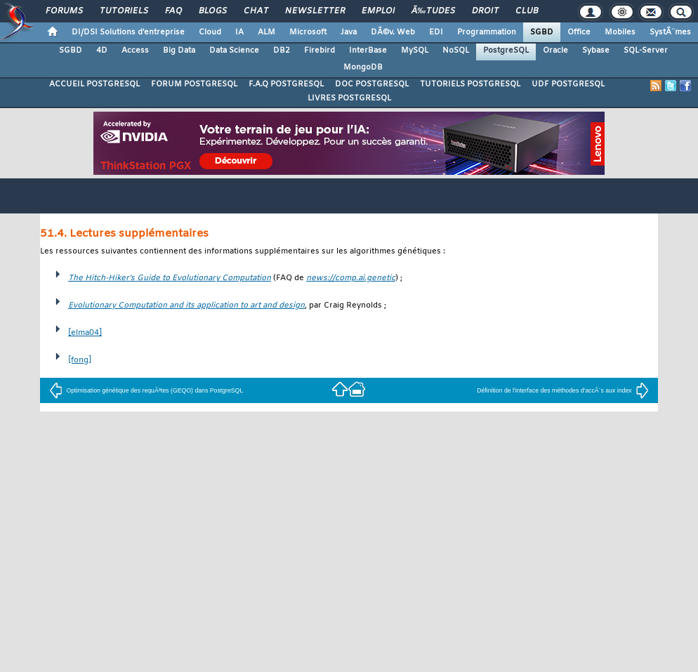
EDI (436, 32)
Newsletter (315, 11)
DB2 (281, 50)
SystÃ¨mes (670, 32)
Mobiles (620, 32)
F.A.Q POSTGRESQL (286, 84)
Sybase (596, 50)
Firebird (319, 50)
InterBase (368, 50)
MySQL (414, 50)
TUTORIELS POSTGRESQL (470, 84)
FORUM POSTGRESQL (194, 84)
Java (349, 32)
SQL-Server (646, 50)
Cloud (210, 32)
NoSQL (455, 50)
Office (579, 32)
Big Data (179, 50)
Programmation (486, 32)
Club (526, 11)
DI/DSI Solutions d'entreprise (128, 32)
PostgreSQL (506, 50)
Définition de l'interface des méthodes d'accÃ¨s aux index (562, 390)
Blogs (212, 11)
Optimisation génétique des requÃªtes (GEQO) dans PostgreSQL (146, 390)
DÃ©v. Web (393, 32)
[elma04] (85, 333)
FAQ (173, 11)
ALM (266, 32)
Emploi (378, 11)
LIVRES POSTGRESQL (349, 98)
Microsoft (308, 32)
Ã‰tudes (433, 11)
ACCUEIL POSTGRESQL (94, 84)
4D (101, 50)
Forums (64, 11)
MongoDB (363, 67)
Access (135, 50)
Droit (485, 11)
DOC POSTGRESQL (372, 84)
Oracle (555, 50)
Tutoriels (124, 11)
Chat (256, 11)
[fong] (79, 360)
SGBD (541, 32)
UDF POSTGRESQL (568, 84)
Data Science (234, 50)
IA (239, 32)
